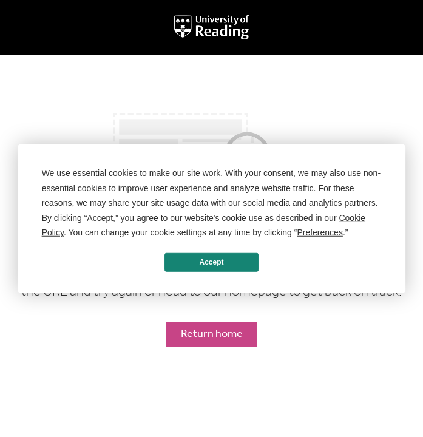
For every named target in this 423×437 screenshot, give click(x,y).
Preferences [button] (319, 232)
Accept (211, 262)
